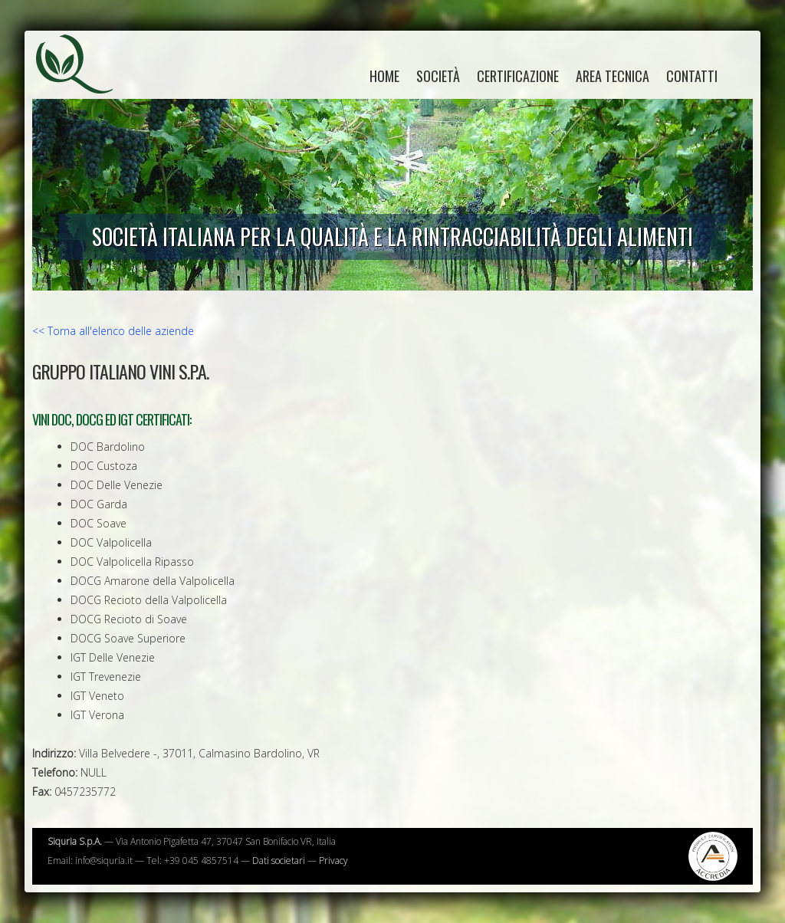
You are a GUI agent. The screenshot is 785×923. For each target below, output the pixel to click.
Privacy (333, 860)
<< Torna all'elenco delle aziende (113, 331)
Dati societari (278, 860)
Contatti (692, 76)
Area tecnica (612, 76)
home (384, 76)
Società (438, 76)
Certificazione (518, 76)
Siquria (82, 80)
